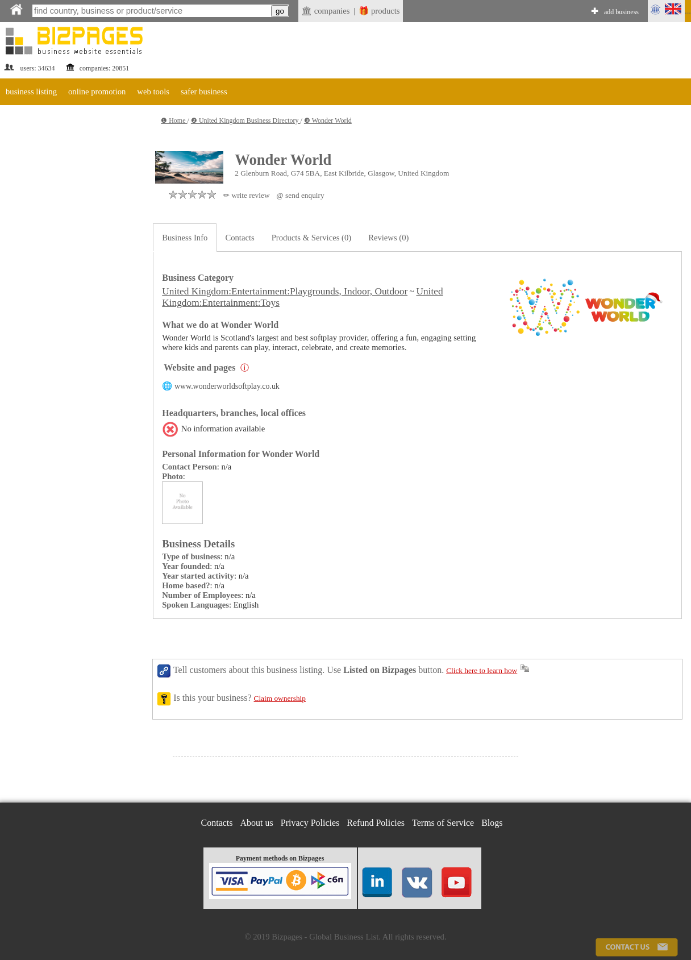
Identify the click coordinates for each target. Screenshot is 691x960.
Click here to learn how (481, 670)
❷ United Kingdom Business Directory (246, 120)
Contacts (239, 237)
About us (256, 823)
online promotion (97, 91)
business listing (31, 91)
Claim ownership (280, 698)
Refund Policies (376, 823)
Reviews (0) (388, 237)
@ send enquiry (300, 195)
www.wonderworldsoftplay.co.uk (227, 386)
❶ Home (174, 120)
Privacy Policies (310, 823)
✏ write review (246, 195)
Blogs (491, 823)
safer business (204, 91)
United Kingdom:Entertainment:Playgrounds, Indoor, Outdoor (284, 291)
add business (621, 12)
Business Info (184, 237)
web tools (153, 91)
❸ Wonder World (328, 120)
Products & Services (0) (311, 237)
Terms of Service (443, 823)
